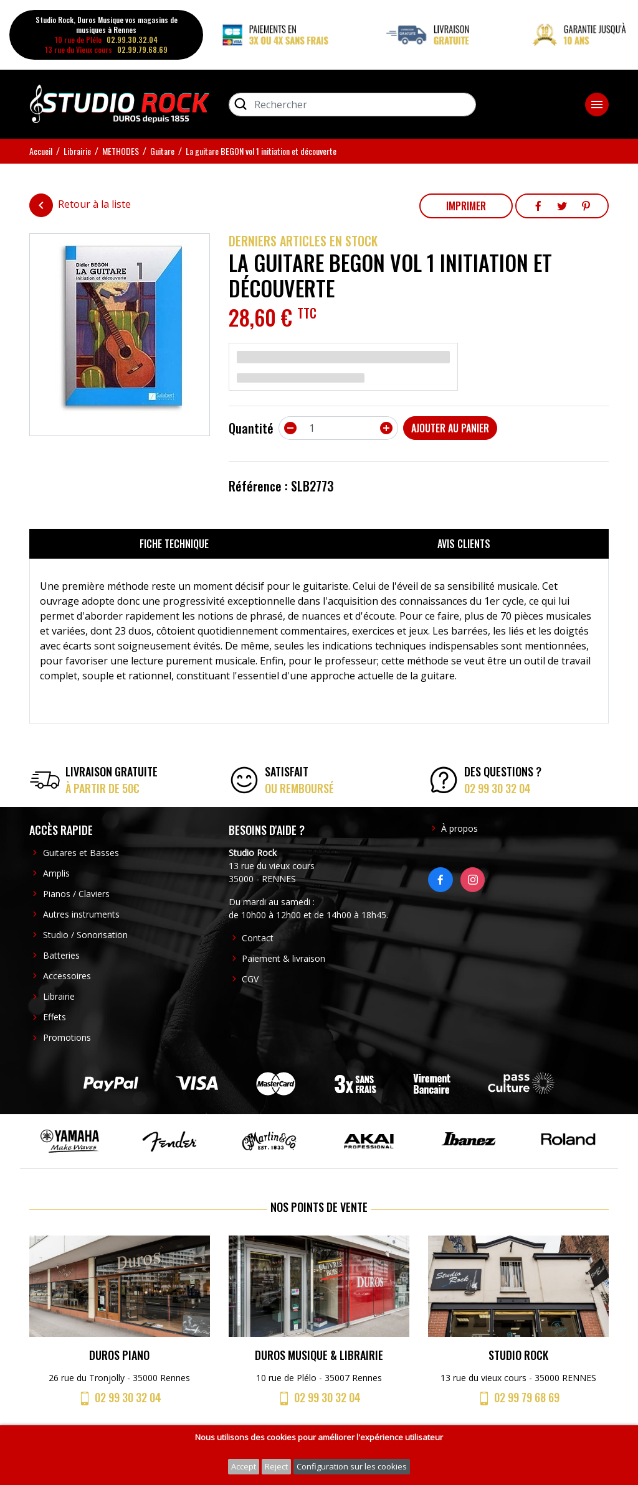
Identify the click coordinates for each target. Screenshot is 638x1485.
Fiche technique (174, 543)
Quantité (251, 428)
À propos (459, 828)
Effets (54, 1017)
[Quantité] (338, 428)
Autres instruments (81, 914)
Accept (243, 1466)
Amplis (56, 873)
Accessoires (67, 976)
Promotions (67, 1037)
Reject (276, 1466)
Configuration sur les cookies (352, 1466)
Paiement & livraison (283, 958)
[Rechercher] (352, 104)
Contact (258, 938)
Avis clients (463, 543)
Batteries (61, 955)
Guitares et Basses (81, 853)
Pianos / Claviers (76, 894)
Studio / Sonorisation (85, 935)
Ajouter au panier (450, 428)
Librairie (59, 996)
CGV (250, 979)
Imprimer (466, 205)
